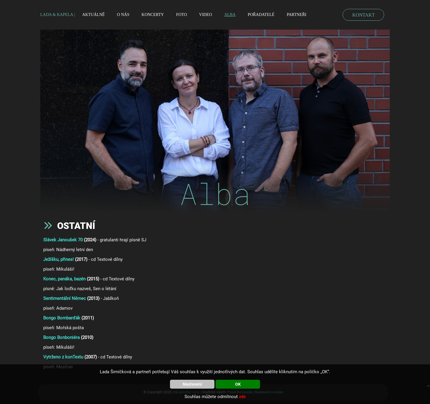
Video (205, 14)
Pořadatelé (261, 14)
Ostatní (76, 225)
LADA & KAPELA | (57, 14)
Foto (181, 14)
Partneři (296, 14)
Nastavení (192, 384)
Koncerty (153, 14)
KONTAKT (363, 14)
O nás (123, 14)
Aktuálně (93, 14)
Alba (229, 14)
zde (242, 396)
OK (238, 384)
